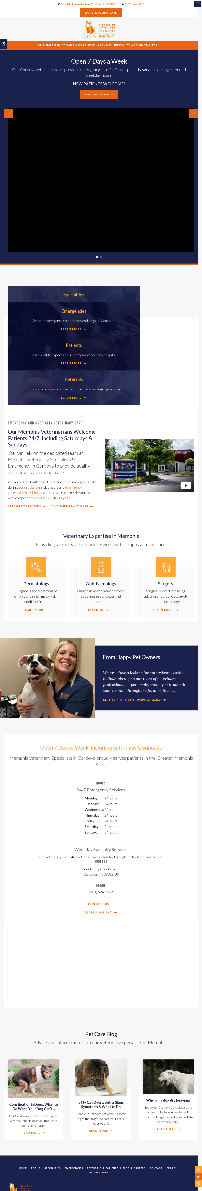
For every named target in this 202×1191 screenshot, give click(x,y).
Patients (54, 334)
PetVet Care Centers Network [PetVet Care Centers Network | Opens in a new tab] (175, 1185)
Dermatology (36, 543)
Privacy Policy (100, 1132)
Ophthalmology (101, 543)
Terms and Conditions (19, 1181)
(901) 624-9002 (134, 4)
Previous (8, 113)
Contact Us (98, 864)
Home (23, 1128)
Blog (126, 1128)
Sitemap (85, 1181)
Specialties (54, 294)
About (35, 1128)
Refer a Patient (98, 872)
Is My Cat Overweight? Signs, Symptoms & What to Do (100, 1064)
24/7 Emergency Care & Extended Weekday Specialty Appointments (97, 45)
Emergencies (147, 294)
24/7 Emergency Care (101, 12)
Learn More (52, 318)
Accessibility (59, 1181)
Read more (31, 1092)
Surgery (165, 543)
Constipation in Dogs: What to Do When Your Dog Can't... (33, 1066)
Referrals (147, 334)
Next (193, 113)
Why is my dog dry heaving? (168, 1060)
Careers (139, 1128)
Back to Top (15, 1186)
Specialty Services (24, 466)
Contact (156, 1128)
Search (172, 1128)
